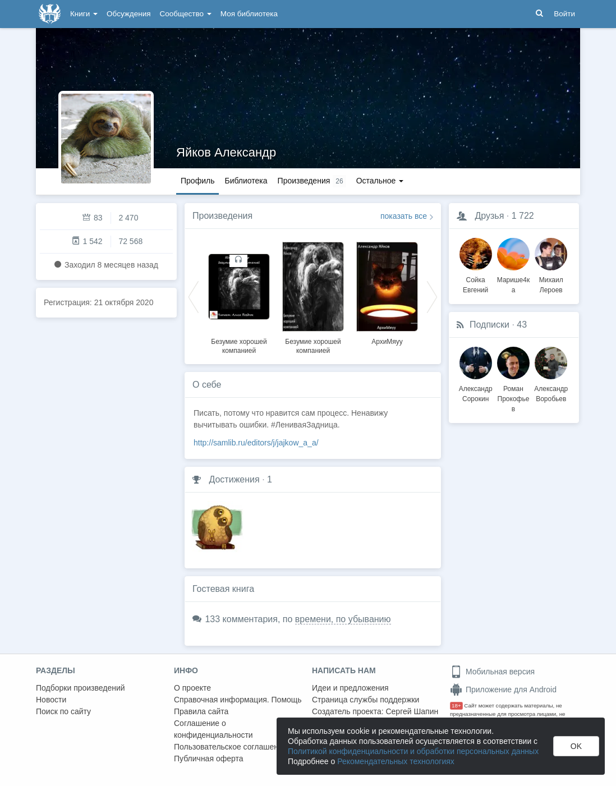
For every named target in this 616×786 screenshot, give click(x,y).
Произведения (222, 215)
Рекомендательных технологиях (395, 761)
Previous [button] (193, 296)
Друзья (489, 215)
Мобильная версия (492, 671)
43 (522, 324)
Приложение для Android (503, 689)
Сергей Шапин (411, 711)
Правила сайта (201, 711)
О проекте (192, 687)
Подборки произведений (80, 687)
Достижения (234, 479)
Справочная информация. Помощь (238, 699)
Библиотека (245, 180)
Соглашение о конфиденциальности (213, 729)
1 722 (523, 215)
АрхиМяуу (387, 342)
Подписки (489, 324)
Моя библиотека (249, 14)
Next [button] (432, 296)
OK (576, 746)
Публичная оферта (208, 758)
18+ (456, 705)
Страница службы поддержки (365, 699)
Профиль (197, 180)
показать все (403, 216)
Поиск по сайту (63, 711)
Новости (51, 699)
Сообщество (186, 14)
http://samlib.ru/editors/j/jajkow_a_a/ (256, 442)
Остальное (380, 180)
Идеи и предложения (350, 687)
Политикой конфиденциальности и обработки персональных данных (413, 751)
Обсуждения (128, 14)
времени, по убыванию (343, 619)
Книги (84, 14)
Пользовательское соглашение (230, 746)
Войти (564, 14)
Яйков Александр (226, 152)
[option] (239, 296)
